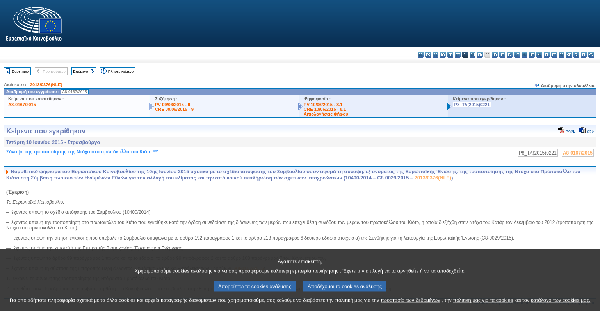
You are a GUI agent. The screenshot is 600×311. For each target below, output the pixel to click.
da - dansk (443, 55)
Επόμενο (80, 71)
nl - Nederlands (539, 55)
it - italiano (502, 55)
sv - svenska (591, 55)
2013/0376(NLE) (46, 84)
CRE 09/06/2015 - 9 (174, 109)
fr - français (480, 55)
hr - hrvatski (495, 55)
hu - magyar (524, 55)
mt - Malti (532, 55)
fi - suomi (584, 55)
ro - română (561, 55)
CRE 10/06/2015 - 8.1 (325, 109)
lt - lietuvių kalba (517, 55)
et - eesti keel (458, 55)
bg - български (421, 55)
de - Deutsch (450, 55)
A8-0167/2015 (22, 104)
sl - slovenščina (576, 55)
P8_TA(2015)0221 (472, 104)
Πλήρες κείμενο (121, 71)
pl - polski (547, 55)
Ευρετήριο (20, 71)
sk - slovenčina (569, 55)
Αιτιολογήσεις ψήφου (326, 114)
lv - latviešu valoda (510, 55)
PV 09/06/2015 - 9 (172, 104)
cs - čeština (435, 55)
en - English (472, 55)
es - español (428, 55)
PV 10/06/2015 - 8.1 (323, 104)
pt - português (554, 55)
